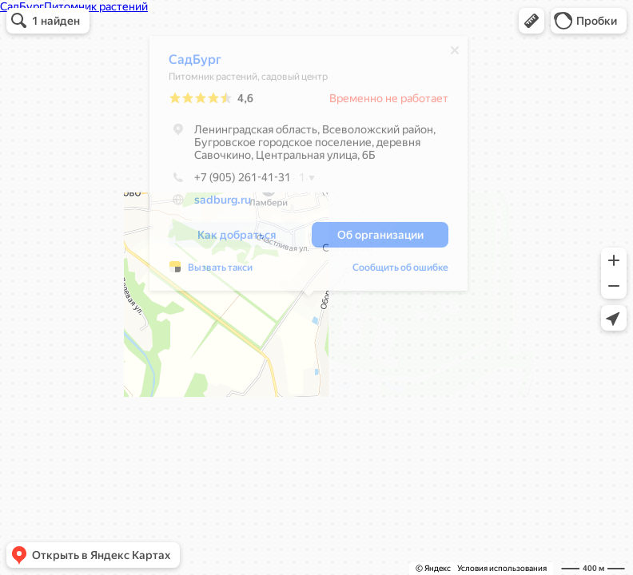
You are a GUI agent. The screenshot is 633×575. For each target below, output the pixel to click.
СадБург (195, 63)
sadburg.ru (222, 203)
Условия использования (502, 568)
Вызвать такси (220, 271)
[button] (531, 21)
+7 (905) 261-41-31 (230, 181)
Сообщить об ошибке (400, 271)
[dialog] (308, 167)
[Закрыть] (454, 54)
